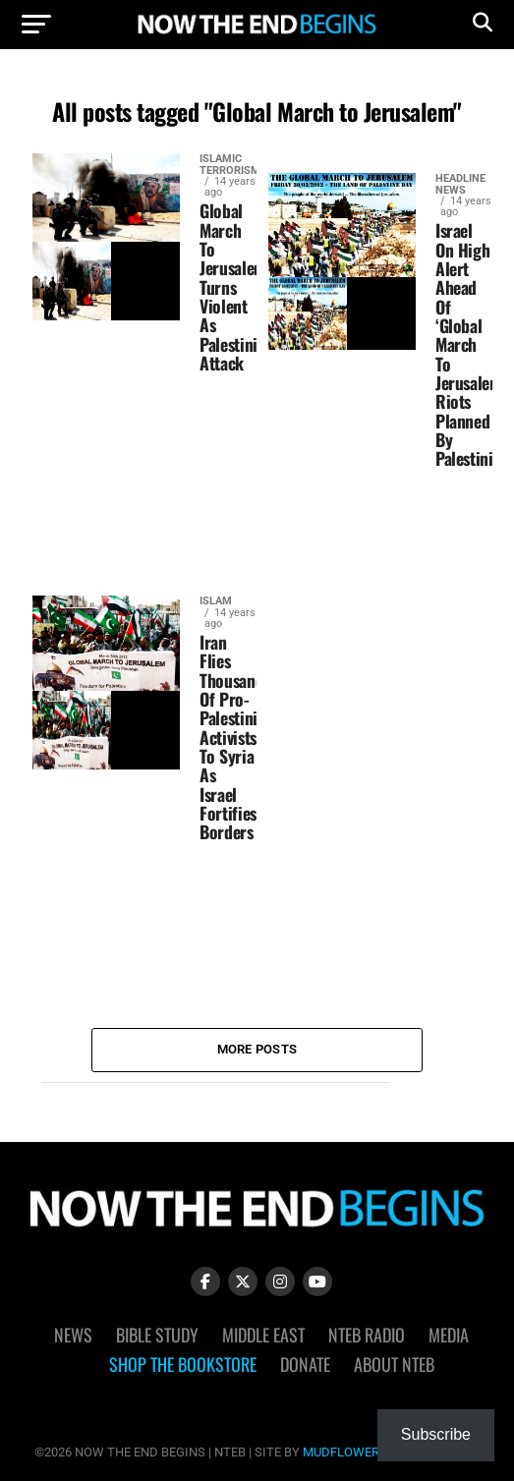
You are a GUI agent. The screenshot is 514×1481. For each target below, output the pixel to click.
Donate (305, 1364)
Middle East (263, 1334)
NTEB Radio (366, 1334)
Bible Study (157, 1334)
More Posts (257, 1049)
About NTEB (394, 1364)
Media (448, 1334)
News (73, 1334)
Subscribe (436, 1434)
